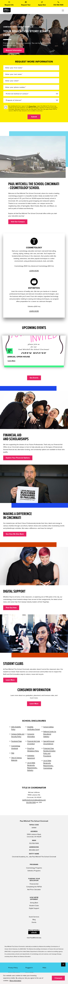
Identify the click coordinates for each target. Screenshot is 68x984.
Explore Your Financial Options (18, 458)
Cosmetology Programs (34, 868)
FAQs (44, 968)
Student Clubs (34, 905)
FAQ (12, 753)
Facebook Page (16, 741)
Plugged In (29, 968)
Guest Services (34, 917)
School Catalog (48, 727)
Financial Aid (34, 884)
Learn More (10, 680)
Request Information (14, 50)
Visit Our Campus (18, 222)
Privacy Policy (32, 106)
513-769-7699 (31, 802)
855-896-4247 (34, 850)
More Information (15, 980)
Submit (34, 117)
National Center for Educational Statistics (49, 734)
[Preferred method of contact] (31, 93)
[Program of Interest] (31, 100)
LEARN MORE (34, 271)
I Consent (58, 978)
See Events (34, 378)
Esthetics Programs (34, 871)
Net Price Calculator (34, 889)
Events (34, 922)
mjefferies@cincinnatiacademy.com (34, 800)
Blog (34, 919)
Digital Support (34, 908)
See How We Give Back (15, 534)
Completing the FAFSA (34, 887)
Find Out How (11, 608)
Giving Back (34, 903)
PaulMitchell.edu (35, 938)
